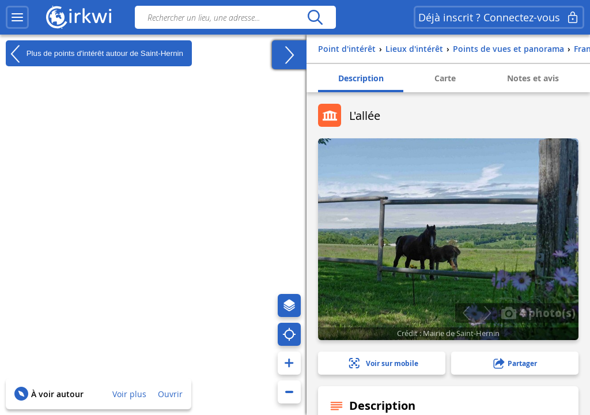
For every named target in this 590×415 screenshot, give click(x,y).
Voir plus (129, 393)
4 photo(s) (538, 312)
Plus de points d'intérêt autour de (94, 53)
